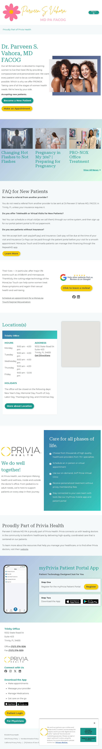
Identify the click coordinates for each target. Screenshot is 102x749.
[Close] (94, 723)
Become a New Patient (17, 100)
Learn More (11, 253)
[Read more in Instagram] (10, 671)
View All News (92, 170)
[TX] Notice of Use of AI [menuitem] (32, 742)
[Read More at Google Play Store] (22, 704)
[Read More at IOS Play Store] (10, 704)
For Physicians (15, 721)
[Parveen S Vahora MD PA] (35, 12)
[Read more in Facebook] (74, 297)
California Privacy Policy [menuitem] (12, 742)
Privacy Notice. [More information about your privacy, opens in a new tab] (62, 742)
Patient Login (15, 713)
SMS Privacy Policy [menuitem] (11, 739)
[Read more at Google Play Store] (90, 601)
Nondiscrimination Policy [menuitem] (30, 739)
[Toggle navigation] (93, 12)
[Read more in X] (15, 671)
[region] (68, 732)
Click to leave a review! (76, 288)
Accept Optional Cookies (88, 731)
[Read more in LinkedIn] (79, 297)
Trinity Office (12, 336)
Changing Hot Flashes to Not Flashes (14, 157)
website (24, 549)
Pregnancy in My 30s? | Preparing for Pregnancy (48, 159)
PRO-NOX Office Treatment (79, 157)
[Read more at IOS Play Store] (73, 601)
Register (91, 586)
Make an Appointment (17, 108)
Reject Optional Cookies (88, 739)
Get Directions (42, 355)
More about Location (19, 406)
